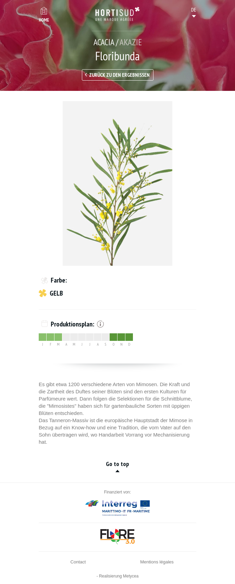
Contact (78, 561)
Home (44, 20)
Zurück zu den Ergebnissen (119, 75)
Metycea (130, 576)
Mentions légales (157, 561)
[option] (117, 183)
